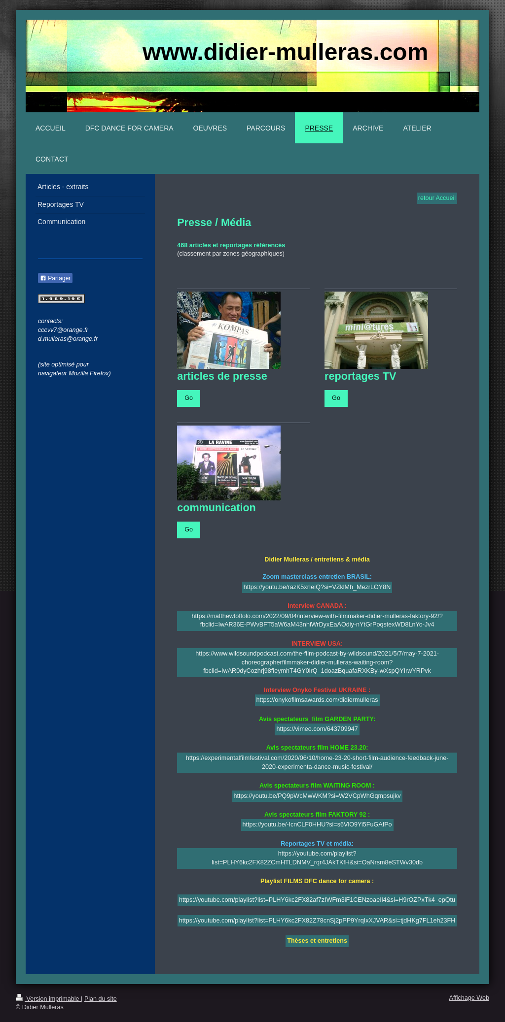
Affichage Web (469, 997)
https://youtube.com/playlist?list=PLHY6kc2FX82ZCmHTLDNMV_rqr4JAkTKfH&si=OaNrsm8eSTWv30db (317, 858)
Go (188, 398)
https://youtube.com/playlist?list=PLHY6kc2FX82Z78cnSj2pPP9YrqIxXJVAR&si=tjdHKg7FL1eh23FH (317, 920)
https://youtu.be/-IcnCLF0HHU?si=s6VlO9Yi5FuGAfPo (317, 824)
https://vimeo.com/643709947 (317, 728)
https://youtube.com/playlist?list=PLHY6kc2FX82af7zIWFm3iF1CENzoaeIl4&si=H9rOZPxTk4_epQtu (317, 899)
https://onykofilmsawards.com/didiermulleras (317, 699)
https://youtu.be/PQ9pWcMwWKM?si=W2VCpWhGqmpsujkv (317, 795)
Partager (55, 278)
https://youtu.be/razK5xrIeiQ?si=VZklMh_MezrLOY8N (317, 587)
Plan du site (100, 998)
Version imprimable (48, 998)
